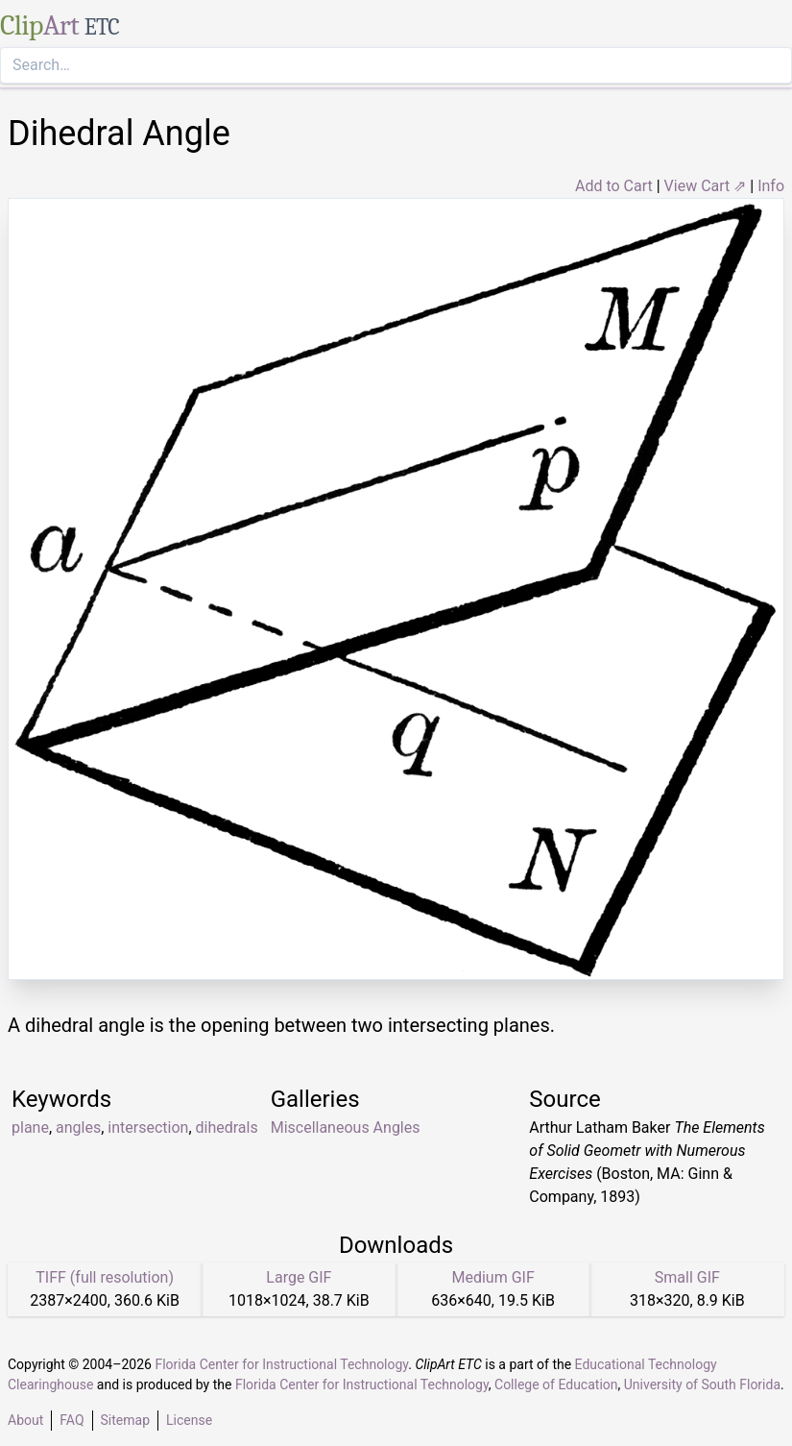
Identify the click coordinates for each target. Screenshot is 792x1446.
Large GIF (298, 1277)
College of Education (556, 1384)
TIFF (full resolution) (105, 1277)
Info (770, 186)
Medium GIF (492, 1277)
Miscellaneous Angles (345, 1127)
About (25, 1420)
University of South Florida (702, 1384)
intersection (148, 1127)
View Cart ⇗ (705, 186)
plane (30, 1127)
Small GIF (687, 1277)
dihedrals (227, 1127)
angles (78, 1127)
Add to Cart (614, 186)
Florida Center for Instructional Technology (281, 1364)
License (189, 1420)
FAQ (72, 1420)
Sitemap (125, 1420)
